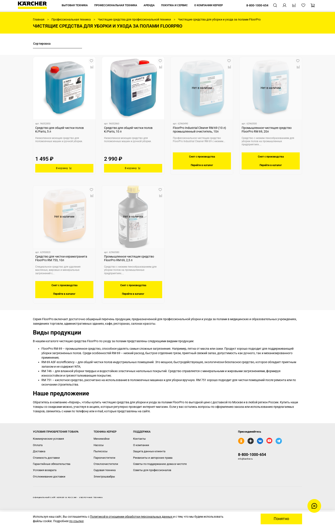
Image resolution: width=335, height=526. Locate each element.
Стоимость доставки (46, 457)
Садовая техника (105, 470)
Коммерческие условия (48, 438)
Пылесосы (100, 451)
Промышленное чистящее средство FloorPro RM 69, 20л (267, 129)
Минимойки (102, 438)
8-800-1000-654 (252, 454)
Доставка (39, 451)
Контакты (139, 438)
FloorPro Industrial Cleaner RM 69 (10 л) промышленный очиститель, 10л (199, 129)
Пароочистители (104, 457)
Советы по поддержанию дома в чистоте (160, 464)
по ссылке (76, 521)
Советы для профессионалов (152, 470)
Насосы (99, 445)
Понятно (281, 519)
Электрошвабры (104, 476)
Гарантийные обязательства (51, 464)
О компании (141, 445)
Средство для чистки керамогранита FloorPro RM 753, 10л (61, 258)
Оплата (38, 445)
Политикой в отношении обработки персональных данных (131, 516)
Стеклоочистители (106, 464)
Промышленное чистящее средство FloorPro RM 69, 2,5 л (129, 258)
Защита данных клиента (149, 451)
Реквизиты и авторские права (152, 457)
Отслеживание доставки (49, 476)
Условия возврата (44, 470)
